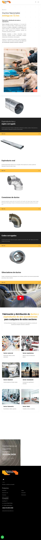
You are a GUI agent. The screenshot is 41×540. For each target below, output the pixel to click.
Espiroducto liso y (8, 122)
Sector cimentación (28, 380)
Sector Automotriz (8, 406)
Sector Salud (26, 406)
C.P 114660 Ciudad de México (7, 505)
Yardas (22, 490)
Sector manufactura (28, 353)
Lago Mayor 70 (4, 501)
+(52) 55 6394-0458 (7, 508)
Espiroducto (4, 490)
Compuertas (23, 492)
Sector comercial (8, 353)
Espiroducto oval (5, 492)
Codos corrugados (5, 497)
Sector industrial (8, 380)
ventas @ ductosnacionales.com (7, 510)
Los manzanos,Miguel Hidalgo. (7, 503)
